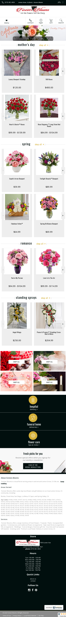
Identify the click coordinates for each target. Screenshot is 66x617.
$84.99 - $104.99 (49, 132)
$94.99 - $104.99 (17, 286)
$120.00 (17, 87)
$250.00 (17, 340)
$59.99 (16, 186)
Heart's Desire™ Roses (17, 124)
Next (63, 71)
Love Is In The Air (49, 278)
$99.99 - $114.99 (49, 286)
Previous (3, 71)
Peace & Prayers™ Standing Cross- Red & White (49, 333)
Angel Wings (17, 332)
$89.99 (49, 186)
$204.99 (49, 340)
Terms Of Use (7, 615)
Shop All (42, 45)
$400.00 (49, 87)
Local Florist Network (30, 615)
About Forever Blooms (10, 478)
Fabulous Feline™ (17, 224)
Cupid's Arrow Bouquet (17, 179)
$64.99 (16, 231)
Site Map (41, 615)
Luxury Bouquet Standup (17, 79)
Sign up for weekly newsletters (33, 466)
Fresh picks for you (33, 456)
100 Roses (49, 79)
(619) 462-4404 (10, 2)
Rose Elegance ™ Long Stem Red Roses (49, 125)
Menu (6, 23)
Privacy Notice (17, 615)
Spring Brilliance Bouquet (49, 224)
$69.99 (49, 231)
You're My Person (17, 278)
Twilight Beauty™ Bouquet (49, 179)
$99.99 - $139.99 (17, 132)
